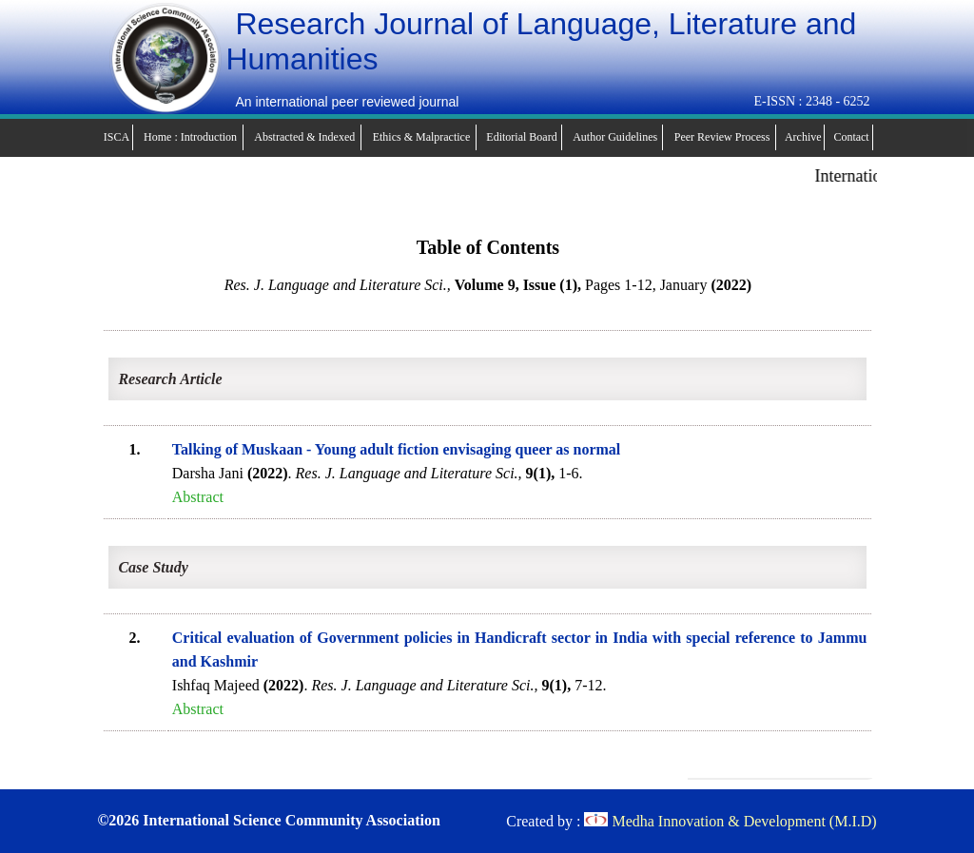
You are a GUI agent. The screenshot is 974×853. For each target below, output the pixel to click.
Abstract (198, 497)
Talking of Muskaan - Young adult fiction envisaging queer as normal (396, 449)
